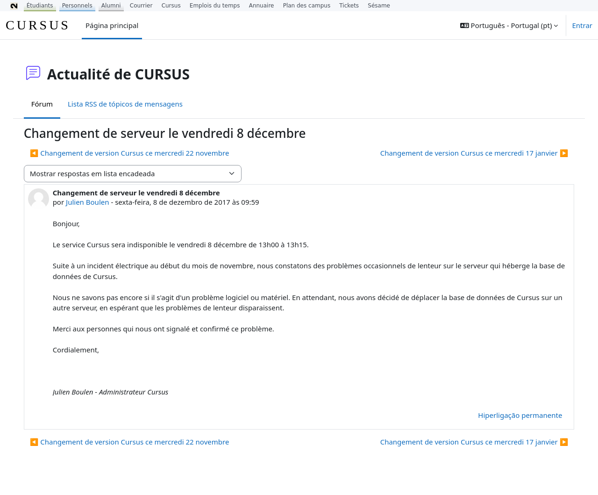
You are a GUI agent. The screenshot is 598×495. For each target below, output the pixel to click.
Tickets (349, 5)
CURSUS (38, 25)
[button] (509, 25)
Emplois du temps (215, 5)
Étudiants (40, 5)
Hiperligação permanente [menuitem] (511, 415)
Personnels (77, 5)
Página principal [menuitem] (111, 25)
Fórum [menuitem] (51, 103)
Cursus (171, 5)
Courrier (141, 5)
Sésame (379, 5)
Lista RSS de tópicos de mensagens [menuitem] (134, 103)
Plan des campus (307, 5)
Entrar (582, 25)
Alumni (111, 5)
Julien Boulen (96, 202)
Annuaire (261, 5)
